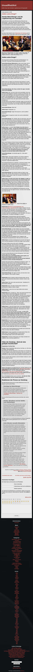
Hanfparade (16, 554)
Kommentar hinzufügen (27, 471)
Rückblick (17, 565)
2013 (17, 590)
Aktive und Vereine (17, 559)
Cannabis (29, 469)
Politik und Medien (17, 470)
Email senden (17, 532)
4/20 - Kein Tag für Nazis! (16, 649)
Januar (16, 578)
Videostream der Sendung (20, 33)
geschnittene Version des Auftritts (16, 373)
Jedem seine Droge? (9, 14)
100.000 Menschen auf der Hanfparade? (16, 650)
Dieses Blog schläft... (16, 648)
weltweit (17, 558)
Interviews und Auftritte (24, 470)
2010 (17, 613)
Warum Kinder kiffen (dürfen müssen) (16, 652)
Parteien (17, 549)
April (17, 574)
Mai (17, 586)
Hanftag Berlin (17, 557)
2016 (17, 575)
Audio (16, 567)
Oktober (17, 581)
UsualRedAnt (9, 5)
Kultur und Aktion (17, 553)
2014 (17, 583)
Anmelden (16, 522)
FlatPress (22, 670)
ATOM (29, 477)
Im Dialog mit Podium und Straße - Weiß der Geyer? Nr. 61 (16, 651)
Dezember (17, 626)
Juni (17, 595)
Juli (17, 585)
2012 (17, 599)
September (16, 582)
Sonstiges (16, 568)
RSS (24, 477)
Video (30, 470)
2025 (17, 573)
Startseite (17, 526)
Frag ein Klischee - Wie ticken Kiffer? (17, 653)
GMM (17, 556)
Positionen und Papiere (17, 548)
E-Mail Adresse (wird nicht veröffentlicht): (22, 486)
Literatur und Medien (16, 551)
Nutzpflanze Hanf (17, 542)
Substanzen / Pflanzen (23, 469)
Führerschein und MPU (17, 564)
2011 (17, 605)
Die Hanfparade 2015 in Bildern (17, 655)
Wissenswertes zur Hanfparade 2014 (17, 656)
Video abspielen (25, 371)
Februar (17, 577)
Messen (17, 560)
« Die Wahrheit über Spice (7, 475)
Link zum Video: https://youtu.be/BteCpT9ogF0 (12, 371)
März (17, 622)
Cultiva (17, 561)
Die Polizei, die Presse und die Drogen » (23, 475)
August (16, 584)
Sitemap (16, 534)
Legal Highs (16, 544)
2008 (17, 635)
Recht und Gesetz (17, 563)
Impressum (16, 531)
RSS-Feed (17, 535)
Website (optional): (18, 488)
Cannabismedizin (17, 541)
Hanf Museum (17, 555)
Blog (17, 527)
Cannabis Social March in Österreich (17, 654)
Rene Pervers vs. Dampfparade (17, 657)
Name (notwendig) (18, 484)
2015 (17, 580)
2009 (17, 625)
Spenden (17, 533)
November (17, 591)
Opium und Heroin (17, 543)
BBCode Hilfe (28, 497)
